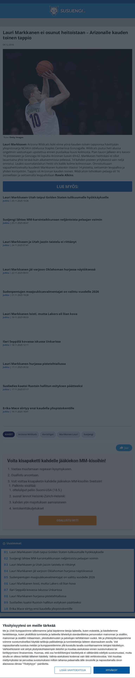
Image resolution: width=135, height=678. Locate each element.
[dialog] (67, 648)
